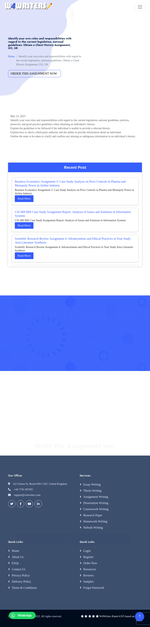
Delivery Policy (21, 581)
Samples (88, 581)
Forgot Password (93, 587)
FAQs (15, 563)
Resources (89, 569)
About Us (18, 557)
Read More (24, 198)
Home (11, 56)
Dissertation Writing (95, 503)
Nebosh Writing (93, 527)
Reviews (88, 575)
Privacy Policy (21, 575)
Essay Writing (92, 484)
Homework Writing (95, 521)
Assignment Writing (95, 496)
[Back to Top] (139, 616)
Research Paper (92, 515)
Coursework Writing (95, 509)
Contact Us (19, 569)
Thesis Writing (92, 490)
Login (87, 550)
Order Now (90, 563)
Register (88, 557)
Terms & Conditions (24, 587)
